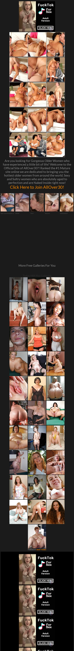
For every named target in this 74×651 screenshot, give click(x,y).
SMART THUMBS (41, 510)
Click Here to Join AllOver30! (37, 187)
